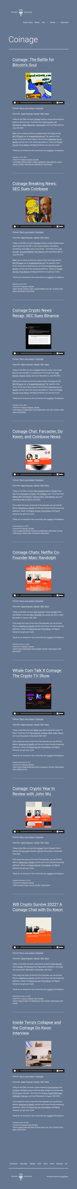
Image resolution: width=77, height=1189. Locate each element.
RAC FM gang (18, 136)
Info (43, 22)
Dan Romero (27, 497)
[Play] (15, 102)
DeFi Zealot (30, 1127)
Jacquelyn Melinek (27, 252)
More (47, 114)
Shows (52, 22)
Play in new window (27, 108)
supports (50, 150)
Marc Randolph (35, 615)
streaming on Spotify (26, 508)
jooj (57, 497)
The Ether (36, 159)
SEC (50, 289)
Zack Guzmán (48, 122)
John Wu (40, 851)
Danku (25, 1090)
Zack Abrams (39, 252)
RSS (42, 114)
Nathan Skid (17, 497)
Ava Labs (25, 851)
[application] (38, 102)
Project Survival (35, 511)
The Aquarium (35, 733)
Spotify (36, 114)
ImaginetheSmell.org (37, 136)
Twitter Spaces (28, 164)
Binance (24, 407)
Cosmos (24, 998)
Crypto (31, 289)
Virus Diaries (24, 145)
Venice (60, 733)
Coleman (24, 1096)
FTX (30, 1001)
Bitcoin (24, 159)
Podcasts (29, 159)
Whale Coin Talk (40, 730)
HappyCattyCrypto (55, 1093)
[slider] (36, 102)
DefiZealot (16, 1096)
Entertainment (27, 649)
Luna (46, 1127)
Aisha (55, 733)
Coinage (37, 119)
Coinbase (26, 289)
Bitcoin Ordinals (27, 162)
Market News (42, 410)
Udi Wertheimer (38, 164)
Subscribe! (64, 22)
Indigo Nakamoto (28, 125)
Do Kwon (32, 494)
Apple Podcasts (27, 114)
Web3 (59, 649)
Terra (40, 967)
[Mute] (57, 102)
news (47, 289)
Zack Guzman (48, 164)
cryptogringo (40, 125)
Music (37, 22)
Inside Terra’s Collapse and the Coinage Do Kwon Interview (37, 1028)
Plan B (35, 145)
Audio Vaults (28, 22)
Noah (50, 733)
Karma (44, 1093)
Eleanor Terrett (25, 376)
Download (39, 108)
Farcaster (24, 494)
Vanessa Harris (38, 497)
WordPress (64, 1176)
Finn (53, 133)
